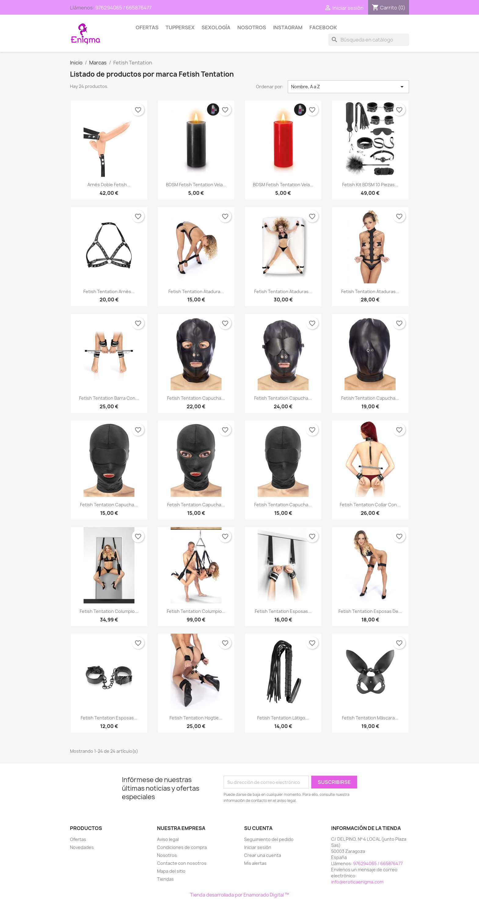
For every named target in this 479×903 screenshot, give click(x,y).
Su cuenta (258, 828)
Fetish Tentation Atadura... (196, 291)
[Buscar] (368, 40)
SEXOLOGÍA (216, 27)
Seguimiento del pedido (269, 839)
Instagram (287, 27)
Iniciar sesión (257, 847)
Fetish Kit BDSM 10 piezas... (370, 185)
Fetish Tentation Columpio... (109, 611)
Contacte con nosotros (182, 863)
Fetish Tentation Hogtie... (196, 718)
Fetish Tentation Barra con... (109, 398)
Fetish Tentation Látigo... (283, 718)
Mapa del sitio (171, 871)
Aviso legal (168, 839)
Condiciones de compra (182, 847)
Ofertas (147, 27)
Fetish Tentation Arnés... (109, 291)
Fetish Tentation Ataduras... (283, 291)
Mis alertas (255, 863)
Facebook (323, 27)
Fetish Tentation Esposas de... (370, 611)
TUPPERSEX (180, 27)
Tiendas (165, 879)
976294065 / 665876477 (123, 7)
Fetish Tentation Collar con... (370, 505)
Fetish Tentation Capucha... (196, 398)
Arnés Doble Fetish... (108, 185)
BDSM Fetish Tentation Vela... (196, 185)
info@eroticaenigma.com (357, 882)
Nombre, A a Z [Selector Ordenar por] (348, 86)
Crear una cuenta (262, 855)
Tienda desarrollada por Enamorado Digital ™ (239, 895)
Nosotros (251, 27)
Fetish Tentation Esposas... (283, 611)
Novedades (82, 847)
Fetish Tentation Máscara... (370, 718)
